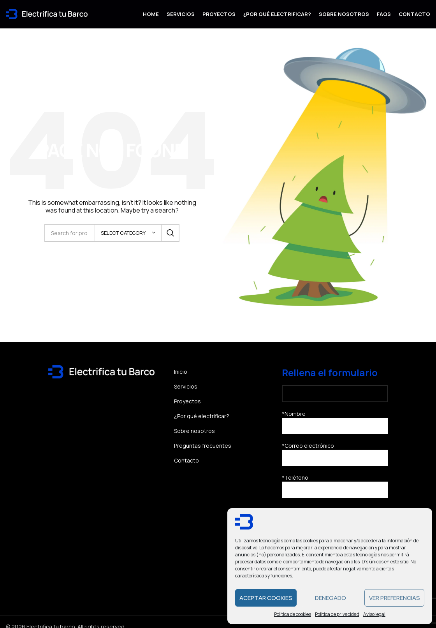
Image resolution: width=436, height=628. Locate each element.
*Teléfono (335, 490)
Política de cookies (292, 614)
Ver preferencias (394, 598)
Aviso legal (374, 614)
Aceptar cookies (265, 598)
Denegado (330, 598)
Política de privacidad (337, 614)
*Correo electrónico (335, 458)
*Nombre (335, 426)
